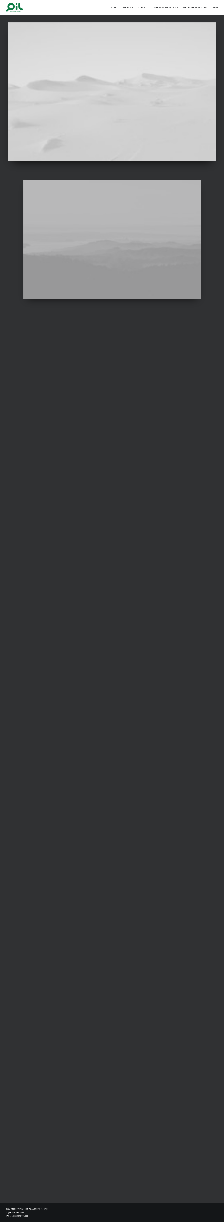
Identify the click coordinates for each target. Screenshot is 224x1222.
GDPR (215, 7)
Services (128, 7)
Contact (143, 7)
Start (114, 7)
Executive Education (195, 7)
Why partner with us (166, 7)
